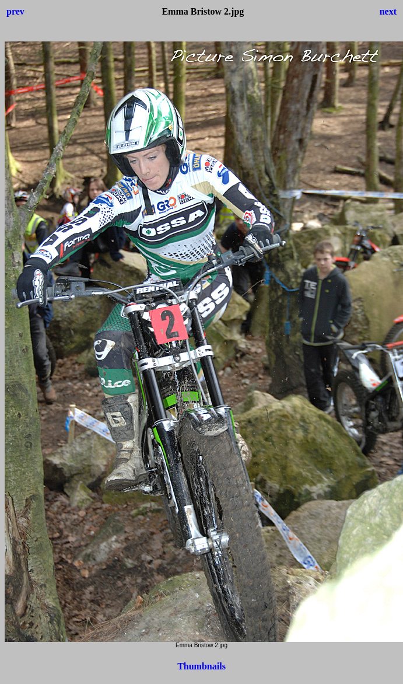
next (388, 11)
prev (15, 11)
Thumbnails (201, 666)
